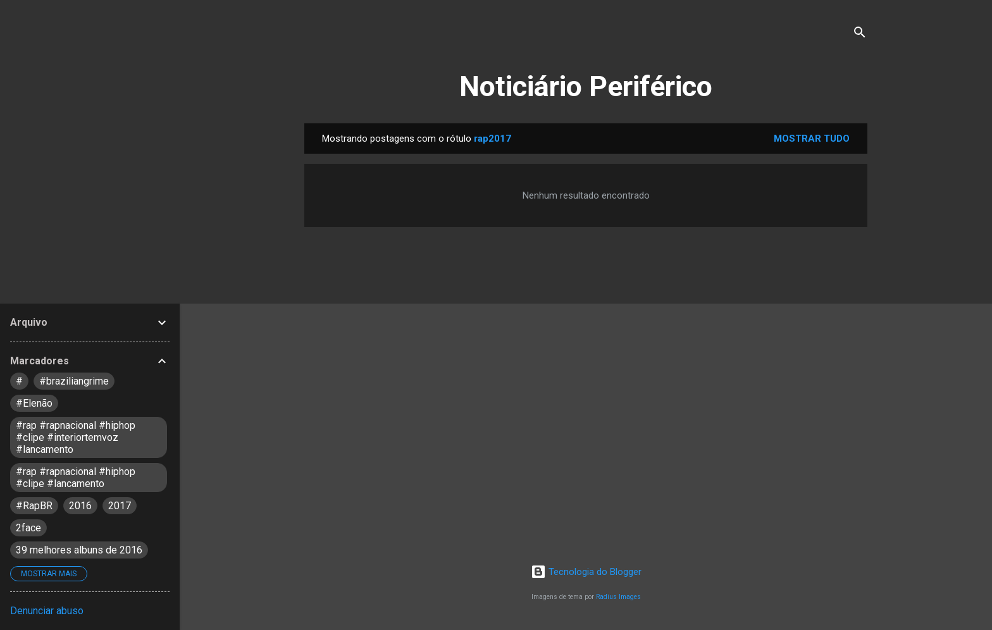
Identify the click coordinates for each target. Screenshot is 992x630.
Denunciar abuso (47, 611)
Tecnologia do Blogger (586, 572)
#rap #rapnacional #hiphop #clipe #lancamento (75, 478)
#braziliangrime (74, 381)
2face (28, 528)
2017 (119, 506)
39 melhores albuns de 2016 (79, 550)
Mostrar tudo (812, 138)
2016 (80, 506)
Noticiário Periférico (585, 86)
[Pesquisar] (859, 34)
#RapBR (34, 506)
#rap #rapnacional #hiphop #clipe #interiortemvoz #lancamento (75, 437)
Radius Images (618, 597)
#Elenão (34, 403)
